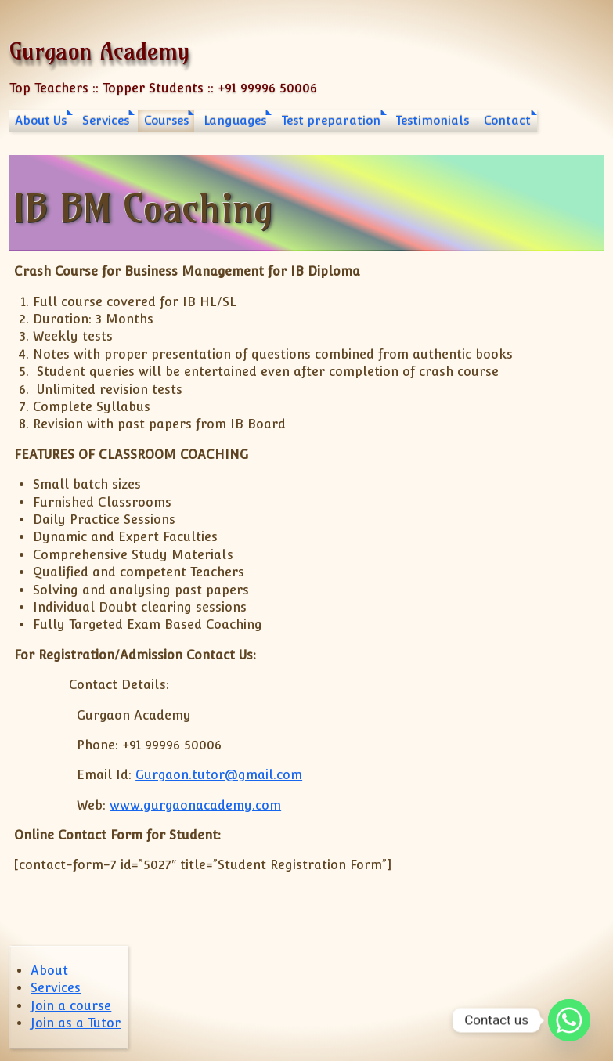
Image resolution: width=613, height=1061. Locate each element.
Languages (235, 120)
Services (105, 120)
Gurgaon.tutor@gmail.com (218, 774)
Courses (166, 120)
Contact (507, 120)
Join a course (71, 1005)
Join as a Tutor (76, 1023)
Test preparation (330, 120)
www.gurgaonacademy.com (195, 805)
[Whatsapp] (569, 1020)
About (49, 970)
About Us (41, 120)
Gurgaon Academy (99, 51)
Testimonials (432, 120)
